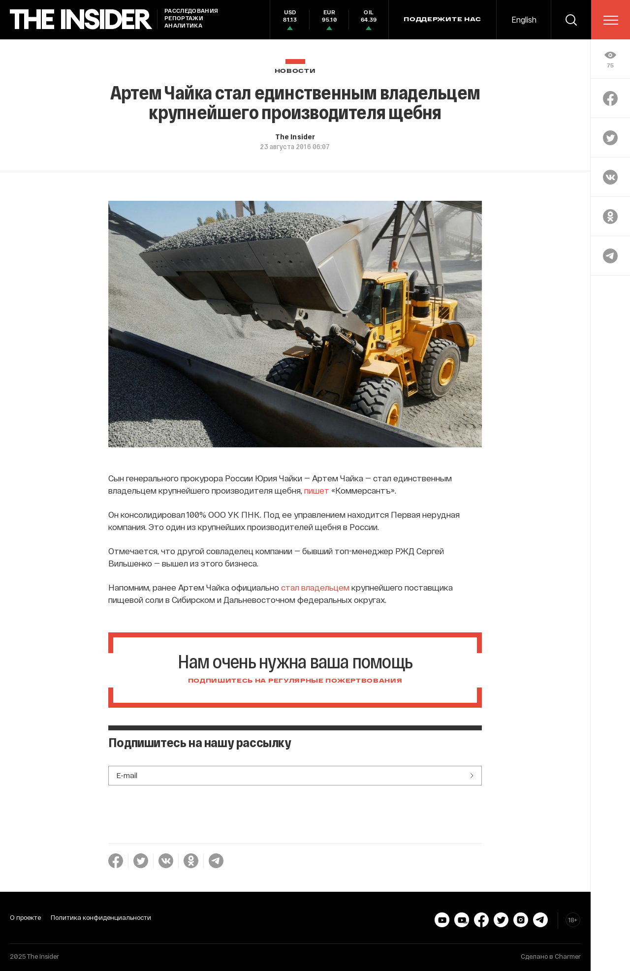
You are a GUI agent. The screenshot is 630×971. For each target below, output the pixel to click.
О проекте (25, 917)
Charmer (568, 956)
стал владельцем (315, 587)
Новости (295, 71)
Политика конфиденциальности (101, 917)
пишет (316, 490)
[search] (571, 19)
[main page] (81, 19)
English (523, 19)
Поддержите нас (442, 20)
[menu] (610, 20)
